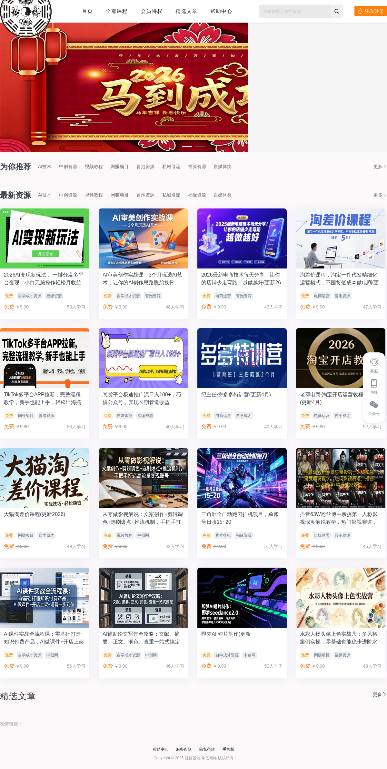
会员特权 (152, 11)
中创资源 (68, 166)
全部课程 (117, 11)
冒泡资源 (145, 166)
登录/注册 (371, 11)
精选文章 (186, 11)
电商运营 (223, 296)
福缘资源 (197, 166)
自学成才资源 (29, 296)
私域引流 (171, 166)
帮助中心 (221, 11)
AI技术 (44, 166)
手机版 (228, 749)
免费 (9, 296)
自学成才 (244, 415)
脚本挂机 (223, 535)
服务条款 (184, 749)
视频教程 (94, 166)
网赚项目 (120, 166)
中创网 (143, 535)
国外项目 (26, 415)
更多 (380, 166)
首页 (87, 11)
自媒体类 (222, 166)
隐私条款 (207, 749)
